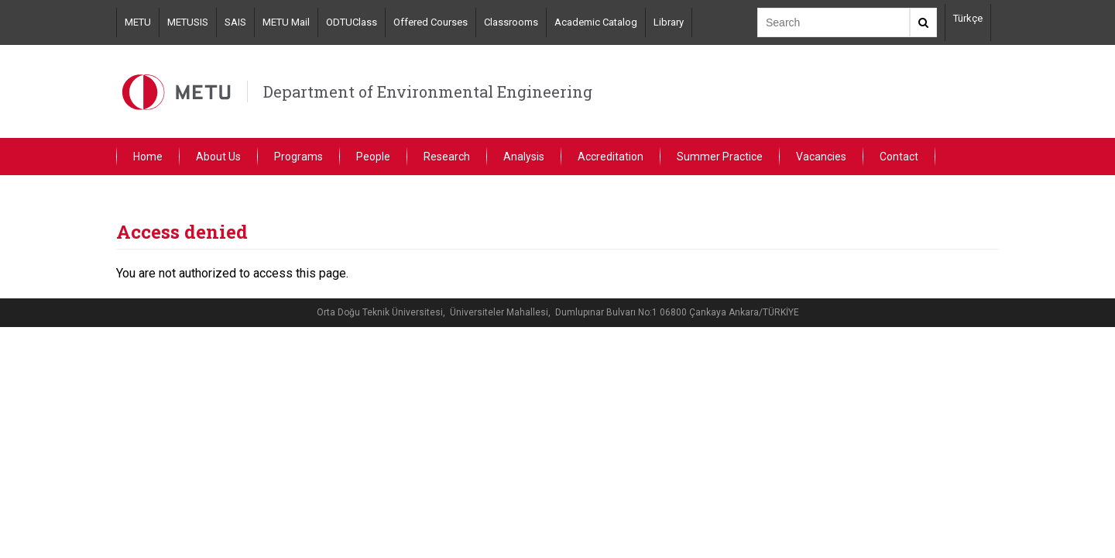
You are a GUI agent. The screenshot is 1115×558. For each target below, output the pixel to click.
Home (148, 156)
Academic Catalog (595, 22)
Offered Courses (430, 22)
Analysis (523, 156)
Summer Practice (720, 156)
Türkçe (968, 18)
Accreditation (610, 156)
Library (669, 22)
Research (447, 156)
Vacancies (821, 156)
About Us (218, 156)
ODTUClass (351, 22)
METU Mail (286, 22)
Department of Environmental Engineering (427, 91)
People (373, 156)
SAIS (235, 22)
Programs (298, 156)
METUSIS (187, 22)
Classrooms (511, 22)
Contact (899, 156)
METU (138, 22)
